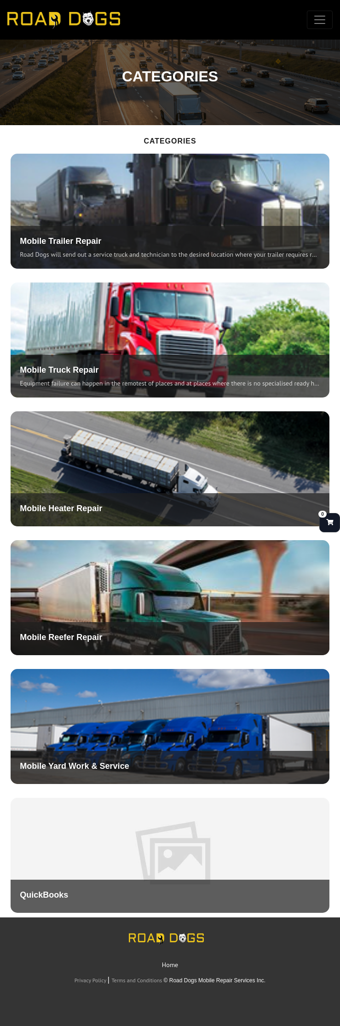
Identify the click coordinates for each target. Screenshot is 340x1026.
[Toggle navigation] (320, 20)
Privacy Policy (91, 980)
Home (170, 965)
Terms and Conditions (137, 980)
